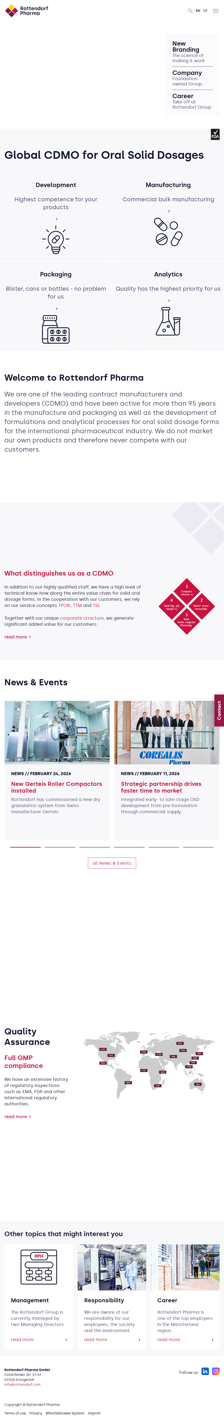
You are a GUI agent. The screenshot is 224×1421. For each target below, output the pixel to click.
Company (187, 73)
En (198, 11)
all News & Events (112, 863)
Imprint (94, 1413)
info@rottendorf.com (22, 1384)
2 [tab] (60, 847)
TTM (77, 605)
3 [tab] (94, 847)
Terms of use (15, 1413)
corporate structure (82, 618)
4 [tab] (129, 847)
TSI (96, 605)
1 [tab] (25, 847)
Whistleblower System (65, 1413)
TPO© (64, 605)
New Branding (186, 47)
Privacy (36, 1413)
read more (15, 637)
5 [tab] (164, 847)
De (205, 11)
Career (183, 96)
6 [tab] (198, 847)
